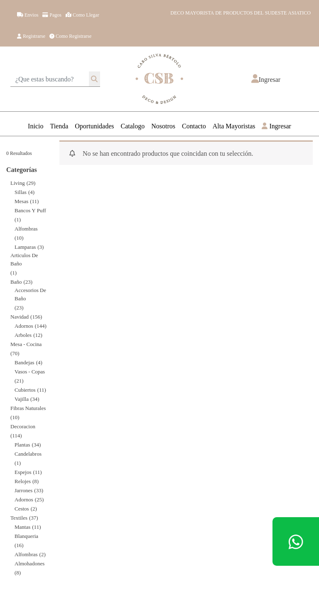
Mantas (22, 526)
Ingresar (276, 125)
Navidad (19, 316)
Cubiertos (25, 389)
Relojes (23, 480)
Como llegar (82, 14)
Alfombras (26, 228)
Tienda (59, 125)
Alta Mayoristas (234, 125)
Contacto (194, 125)
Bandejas (24, 362)
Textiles (18, 517)
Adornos (24, 325)
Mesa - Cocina (26, 343)
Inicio (35, 125)
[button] (265, 78)
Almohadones (29, 563)
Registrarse (31, 35)
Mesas (21, 200)
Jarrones (23, 489)
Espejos (23, 471)
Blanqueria (26, 535)
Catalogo (133, 125)
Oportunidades (94, 125)
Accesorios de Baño (30, 294)
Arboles (23, 334)
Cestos (22, 508)
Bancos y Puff (30, 210)
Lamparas (25, 246)
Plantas (22, 444)
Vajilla (22, 398)
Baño (16, 281)
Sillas (21, 191)
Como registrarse (70, 35)
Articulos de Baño (24, 259)
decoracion (22, 426)
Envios (27, 14)
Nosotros (163, 125)
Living (17, 182)
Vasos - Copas (30, 371)
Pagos (51, 14)
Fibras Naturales (28, 407)
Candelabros (28, 453)
